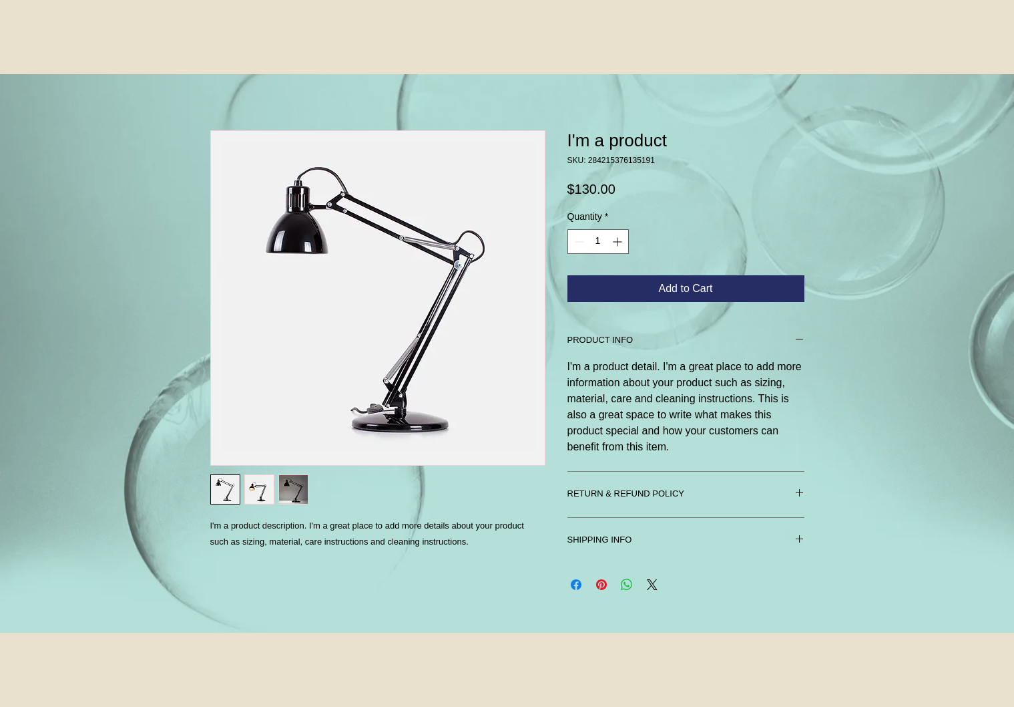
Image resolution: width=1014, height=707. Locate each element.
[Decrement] (577, 241)
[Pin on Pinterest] (601, 585)
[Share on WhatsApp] (627, 585)
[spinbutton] (598, 241)
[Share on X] (652, 585)
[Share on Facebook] (576, 585)
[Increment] (618, 241)
